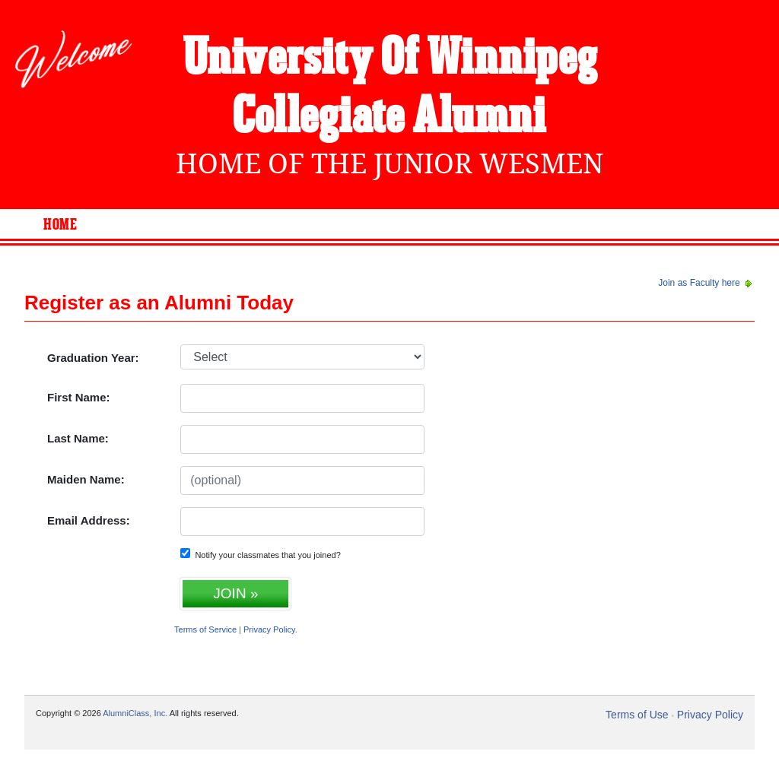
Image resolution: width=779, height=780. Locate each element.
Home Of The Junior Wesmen (389, 163)
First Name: (78, 397)
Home (60, 225)
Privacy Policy (269, 629)
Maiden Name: (86, 479)
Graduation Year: (93, 357)
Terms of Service (205, 629)
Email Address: (88, 520)
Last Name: (78, 438)
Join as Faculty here (706, 282)
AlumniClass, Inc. (135, 713)
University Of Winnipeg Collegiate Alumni (390, 89)
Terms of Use (637, 715)
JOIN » (235, 593)
